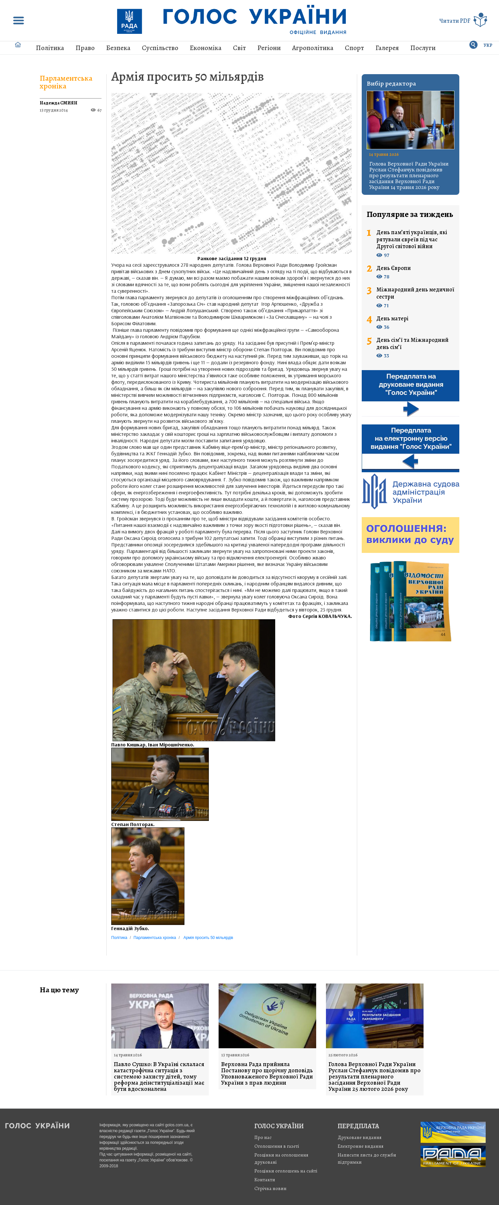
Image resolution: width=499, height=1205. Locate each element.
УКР (488, 45)
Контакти (264, 1179)
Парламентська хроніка (66, 82)
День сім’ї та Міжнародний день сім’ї (412, 344)
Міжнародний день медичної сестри (415, 293)
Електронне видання (361, 1146)
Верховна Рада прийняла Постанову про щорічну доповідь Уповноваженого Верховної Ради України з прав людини (267, 1073)
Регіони (269, 47)
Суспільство (160, 47)
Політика (50, 47)
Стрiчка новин (270, 1188)
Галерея (387, 47)
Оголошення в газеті (276, 1146)
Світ (239, 47)
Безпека (118, 47)
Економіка (206, 47)
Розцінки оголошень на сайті (285, 1171)
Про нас (263, 1137)
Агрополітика (312, 47)
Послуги (423, 47)
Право (85, 47)
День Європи (393, 268)
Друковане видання (360, 1137)
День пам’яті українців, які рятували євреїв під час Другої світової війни (411, 239)
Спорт (354, 47)
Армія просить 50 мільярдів (187, 76)
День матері (392, 318)
